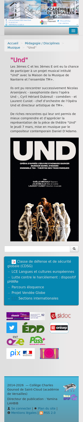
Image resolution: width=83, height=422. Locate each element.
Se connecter (19, 408)
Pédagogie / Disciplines (42, 43)
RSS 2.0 (48, 412)
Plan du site (44, 408)
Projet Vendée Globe (28, 293)
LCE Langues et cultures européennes (43, 272)
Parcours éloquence (28, 287)
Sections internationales (35, 298)
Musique (14, 47)
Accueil (13, 43)
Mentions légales (22, 412)
